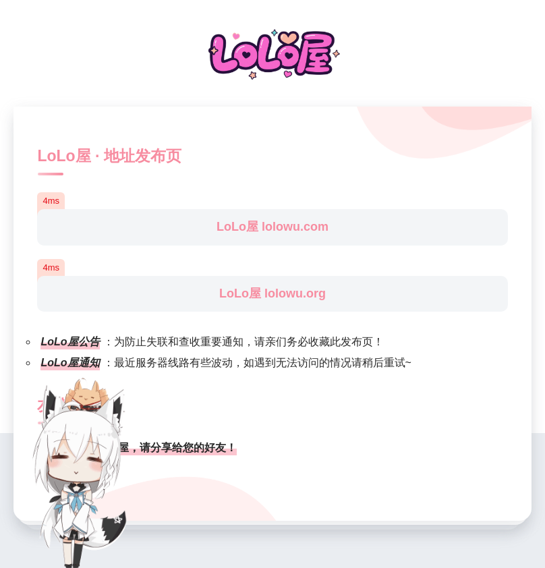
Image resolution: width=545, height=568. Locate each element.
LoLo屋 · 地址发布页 (109, 156)
